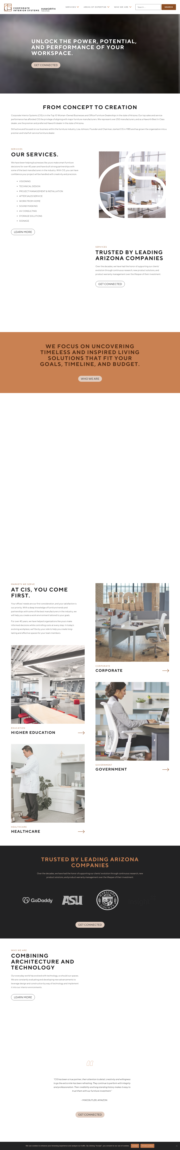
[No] (176, 1145)
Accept (135, 1146)
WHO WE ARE (90, 356)
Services (71, 7)
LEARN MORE (23, 235)
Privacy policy (147, 1146)
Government (111, 685)
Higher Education (33, 649)
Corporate (109, 587)
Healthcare (25, 747)
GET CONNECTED (46, 69)
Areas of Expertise (95, 7)
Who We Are (121, 7)
